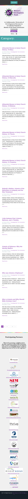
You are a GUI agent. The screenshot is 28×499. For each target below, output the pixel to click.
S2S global (13, 395)
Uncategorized (14, 51)
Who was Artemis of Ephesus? (12, 273)
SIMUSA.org (13, 382)
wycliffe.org (13, 387)
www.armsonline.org (13, 448)
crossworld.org (13, 362)
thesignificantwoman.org (13, 370)
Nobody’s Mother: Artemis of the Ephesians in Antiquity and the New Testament (13, 190)
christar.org (13, 480)
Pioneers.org (13, 484)
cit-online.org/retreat (13, 467)
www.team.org (13, 453)
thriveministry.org (13, 429)
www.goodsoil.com (13, 399)
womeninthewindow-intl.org (13, 417)
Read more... (5, 64)
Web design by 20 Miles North (18, 492)
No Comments (21, 51)
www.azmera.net (13, 411)
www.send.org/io (13, 439)
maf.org (13, 460)
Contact (14, 2)
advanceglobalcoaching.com (13, 377)
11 (12, 326)
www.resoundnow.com (13, 407)
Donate (14, 31)
